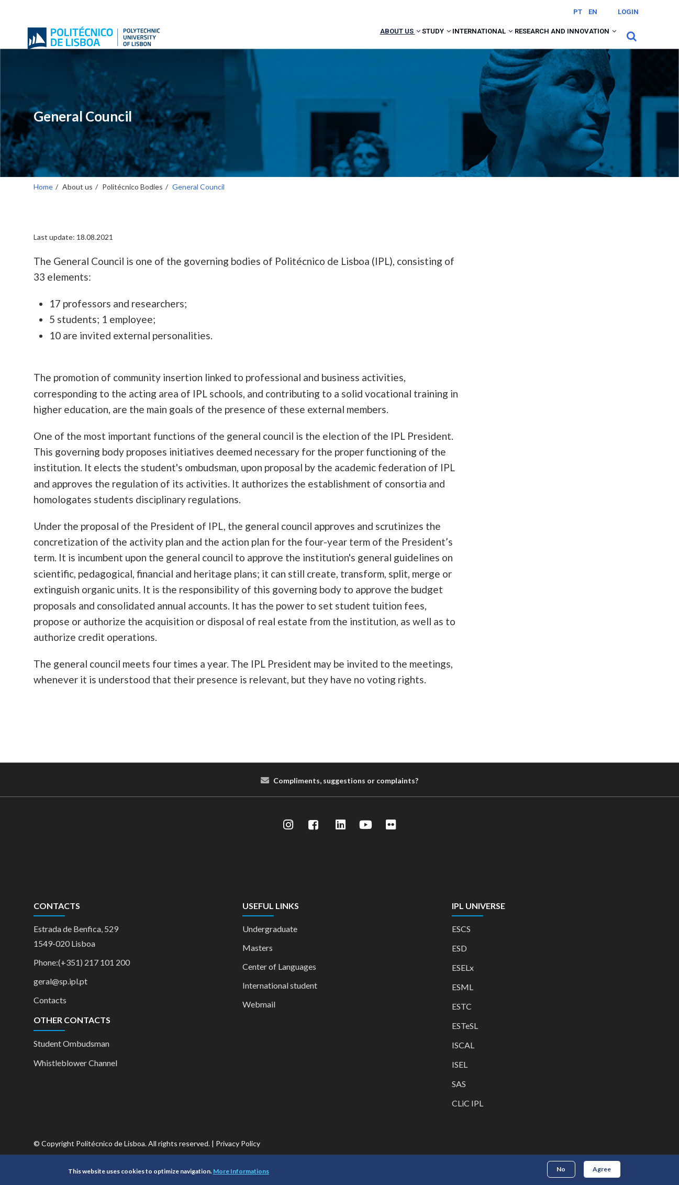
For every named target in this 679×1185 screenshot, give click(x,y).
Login (628, 12)
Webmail (258, 1018)
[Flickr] (391, 838)
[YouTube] (366, 838)
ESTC (462, 1020)
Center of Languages (279, 980)
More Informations (241, 1171)
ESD (459, 962)
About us (354, 43)
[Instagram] (288, 838)
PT (577, 12)
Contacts (50, 1014)
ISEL (459, 1078)
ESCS (461, 943)
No (560, 1169)
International (461, 43)
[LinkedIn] (340, 838)
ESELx (463, 982)
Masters (257, 962)
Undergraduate (269, 943)
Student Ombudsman (71, 1057)
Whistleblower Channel (75, 1076)
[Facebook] (313, 838)
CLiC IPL (467, 1117)
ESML (462, 1001)
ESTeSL (465, 1040)
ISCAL (463, 1059)
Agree (602, 1169)
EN (592, 12)
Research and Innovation (558, 43)
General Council (83, 130)
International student (279, 999)
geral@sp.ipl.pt (60, 995)
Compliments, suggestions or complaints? (345, 794)
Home (43, 200)
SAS (459, 1098)
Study (403, 43)
